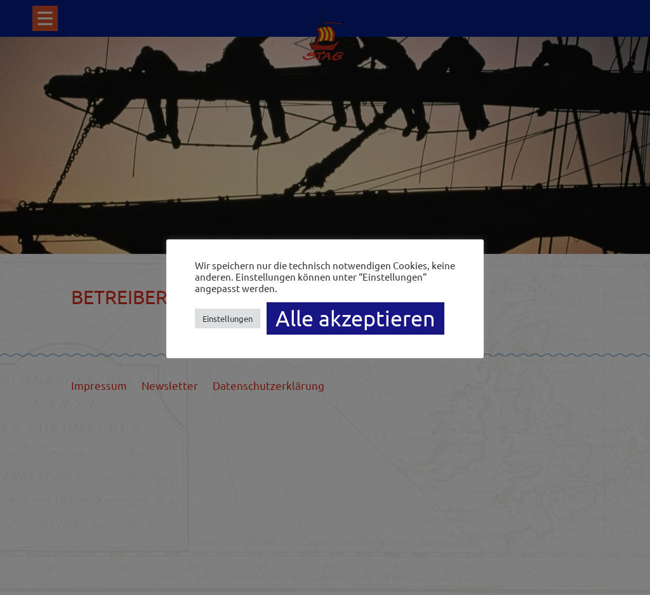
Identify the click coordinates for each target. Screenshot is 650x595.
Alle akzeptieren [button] (355, 318)
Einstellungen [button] (227, 318)
